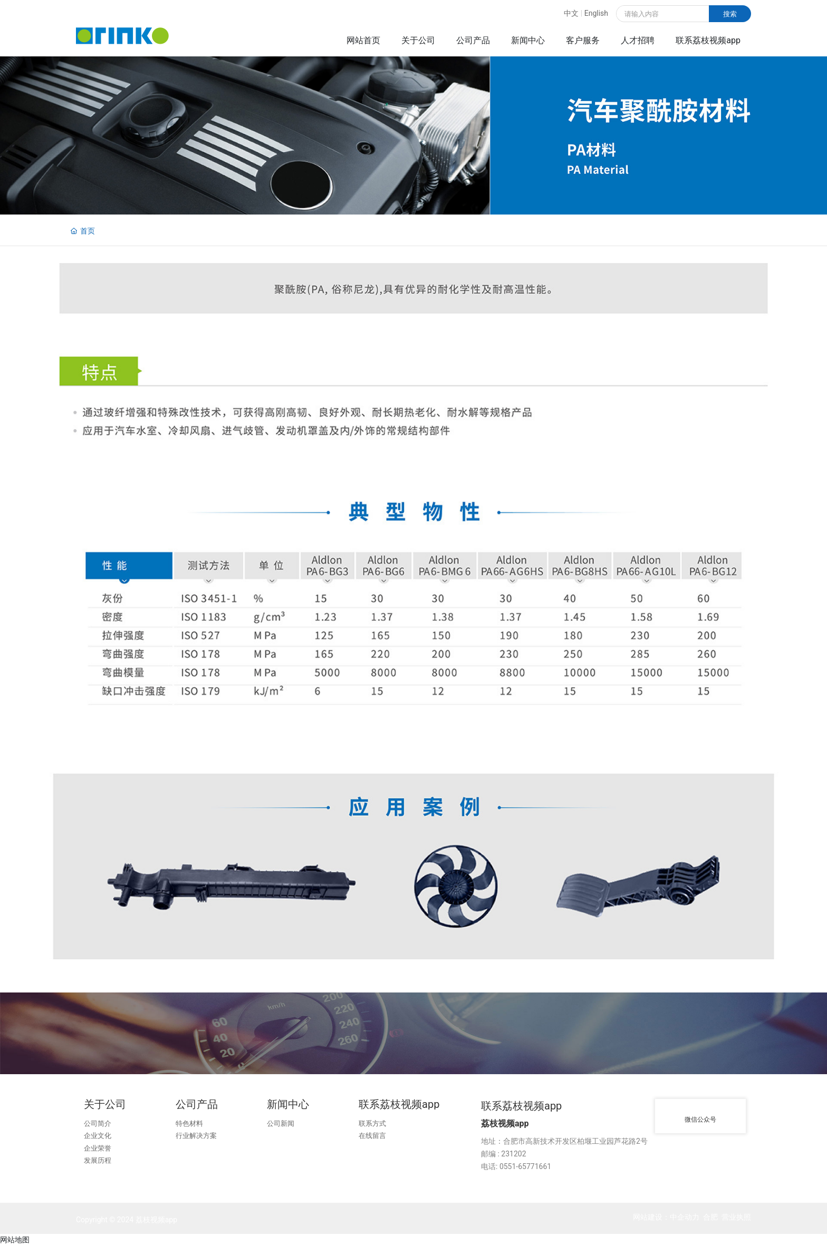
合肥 (710, 1217)
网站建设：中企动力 (666, 1217)
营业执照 (736, 1217)
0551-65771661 (525, 1166)
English (596, 13)
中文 (571, 13)
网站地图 (15, 1239)
